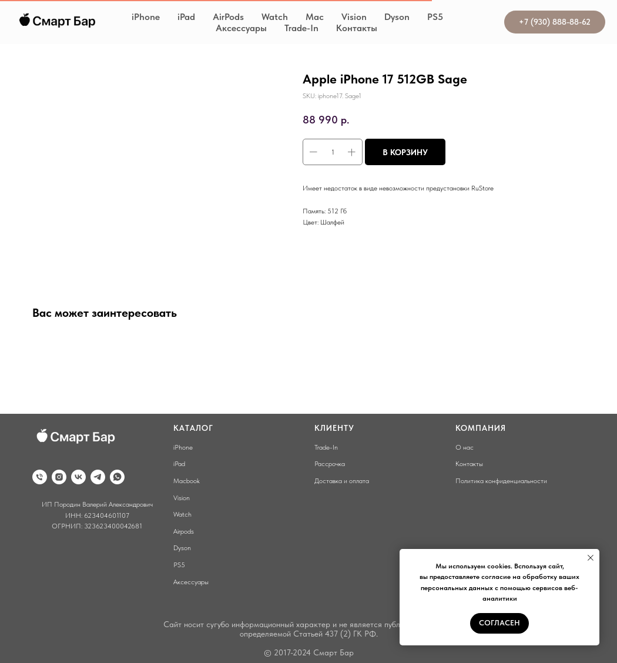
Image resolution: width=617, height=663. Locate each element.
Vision (354, 16)
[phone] (39, 477)
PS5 (435, 16)
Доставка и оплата (341, 481)
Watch (274, 16)
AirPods (228, 16)
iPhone (146, 16)
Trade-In (301, 28)
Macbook (186, 481)
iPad (186, 16)
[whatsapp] (117, 477)
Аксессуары (241, 28)
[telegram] (97, 477)
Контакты (356, 28)
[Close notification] (590, 558)
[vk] (78, 477)
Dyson (397, 16)
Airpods (183, 531)
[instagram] (59, 477)
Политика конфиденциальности (501, 481)
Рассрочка (329, 464)
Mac (315, 16)
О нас (464, 447)
